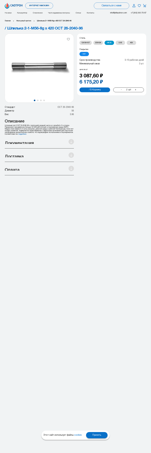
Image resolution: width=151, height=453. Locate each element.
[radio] (85, 43)
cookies (78, 435)
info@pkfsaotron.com (118, 13)
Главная (8, 21)
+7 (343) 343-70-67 (138, 13)
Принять (96, 435)
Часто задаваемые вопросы (59, 13)
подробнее (22, 134)
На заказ (8, 13)
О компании (37, 13)
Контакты (90, 13)
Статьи (78, 13)
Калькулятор (22, 13)
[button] (34, 100)
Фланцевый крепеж (23, 21)
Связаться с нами (111, 6)
